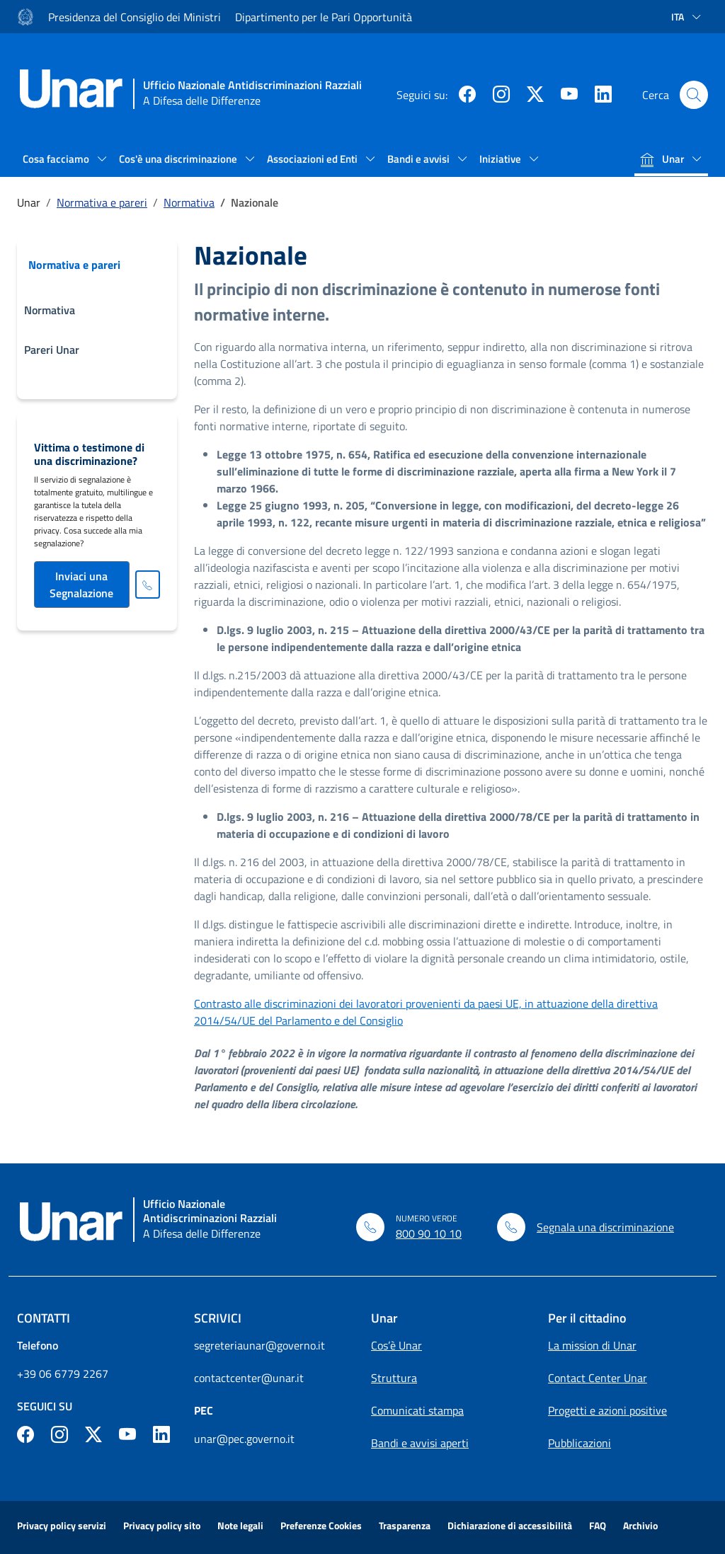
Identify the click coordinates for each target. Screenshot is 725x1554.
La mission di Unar (592, 1345)
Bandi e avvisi (419, 159)
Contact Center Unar (597, 1377)
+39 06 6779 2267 (62, 1373)
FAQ (597, 1525)
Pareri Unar (51, 349)
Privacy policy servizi (61, 1525)
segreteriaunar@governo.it (259, 1345)
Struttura (394, 1377)
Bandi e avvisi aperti (420, 1442)
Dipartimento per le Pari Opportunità (323, 16)
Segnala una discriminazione (605, 1227)
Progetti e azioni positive (607, 1410)
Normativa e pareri (102, 202)
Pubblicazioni (579, 1442)
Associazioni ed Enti (313, 159)
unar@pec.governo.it (244, 1438)
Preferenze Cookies (321, 1525)
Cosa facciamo (57, 159)
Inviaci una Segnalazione (81, 585)
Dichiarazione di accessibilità (509, 1525)
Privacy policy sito (161, 1525)
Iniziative (501, 159)
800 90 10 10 (429, 1233)
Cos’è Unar (396, 1345)
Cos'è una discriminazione (179, 159)
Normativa (189, 202)
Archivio (640, 1525)
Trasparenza (404, 1525)
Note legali (240, 1525)
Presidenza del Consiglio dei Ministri (134, 16)
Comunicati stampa (417, 1410)
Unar (663, 159)
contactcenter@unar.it (249, 1377)
